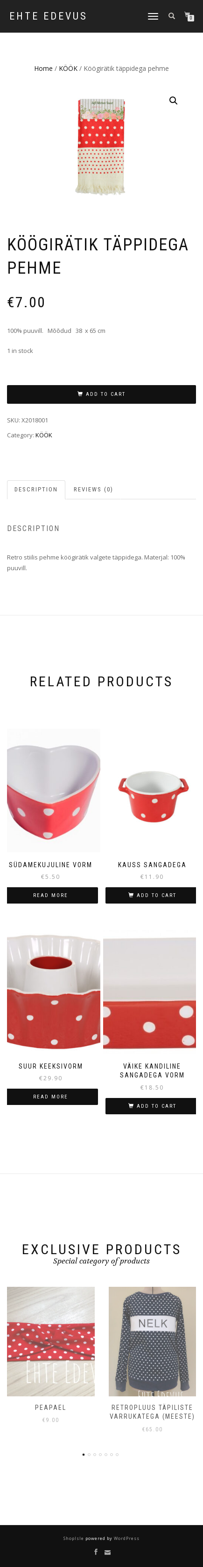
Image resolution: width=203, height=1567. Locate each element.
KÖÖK (68, 68)
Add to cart (106, 394)
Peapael (50, 1407)
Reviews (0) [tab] (93, 489)
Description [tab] (36, 489)
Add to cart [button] (156, 895)
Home (43, 68)
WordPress (126, 1538)
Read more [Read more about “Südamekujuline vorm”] (50, 895)
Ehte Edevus (48, 16)
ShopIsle (74, 1538)
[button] (173, 100)
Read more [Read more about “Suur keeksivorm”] (50, 1097)
